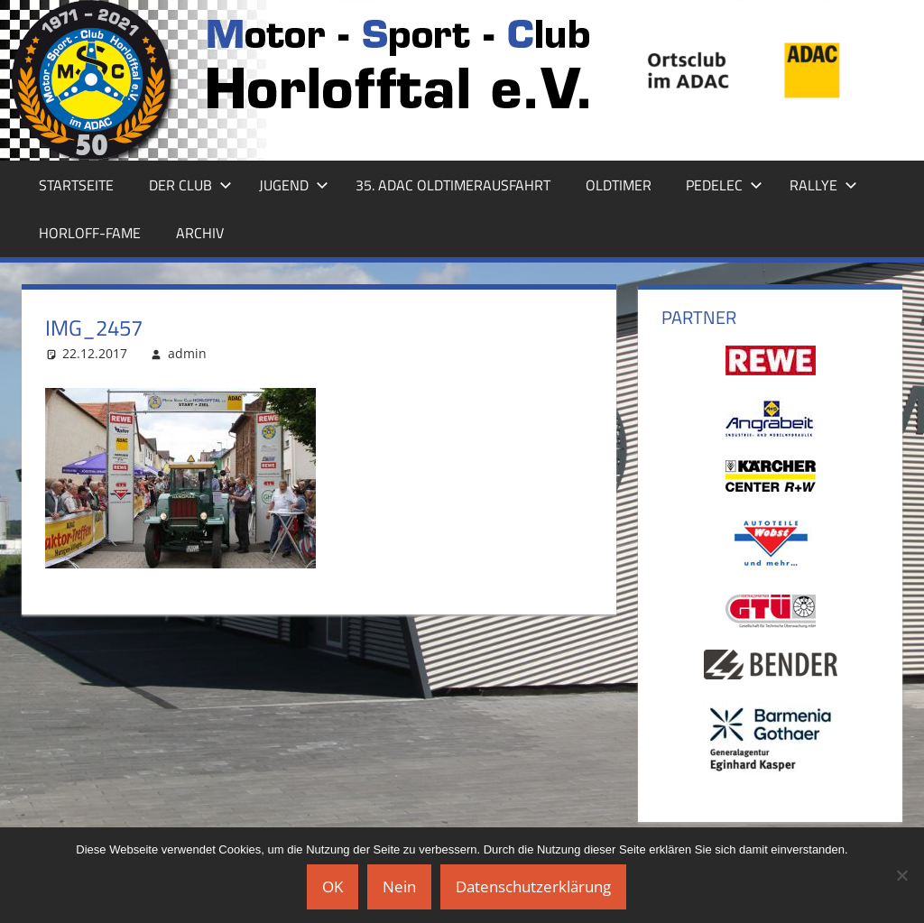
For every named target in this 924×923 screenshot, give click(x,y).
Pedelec (724, 185)
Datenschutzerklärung (533, 886)
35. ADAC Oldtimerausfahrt (453, 185)
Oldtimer (618, 185)
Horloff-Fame (90, 233)
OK (332, 886)
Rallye (823, 185)
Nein (399, 886)
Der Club (190, 185)
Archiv (200, 233)
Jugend (293, 185)
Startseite (76, 185)
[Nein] (901, 875)
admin (187, 353)
